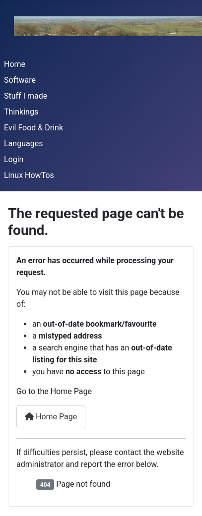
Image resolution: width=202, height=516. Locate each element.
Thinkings (21, 111)
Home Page (51, 416)
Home (14, 64)
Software (20, 80)
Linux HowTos (29, 175)
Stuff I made (25, 96)
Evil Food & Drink (33, 127)
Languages (23, 143)
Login (13, 159)
